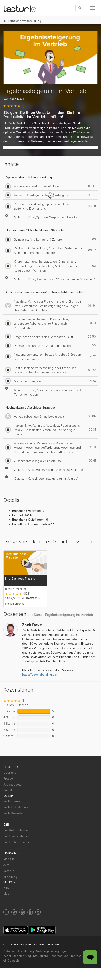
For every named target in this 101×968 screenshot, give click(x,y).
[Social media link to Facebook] (6, 912)
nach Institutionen (15, 807)
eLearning (10, 877)
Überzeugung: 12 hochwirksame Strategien (35, 230)
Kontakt (8, 790)
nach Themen (12, 801)
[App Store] (15, 930)
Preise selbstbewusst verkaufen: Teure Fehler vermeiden (45, 292)
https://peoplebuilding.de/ (39, 675)
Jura (6, 865)
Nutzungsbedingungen (52, 951)
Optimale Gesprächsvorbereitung (29, 177)
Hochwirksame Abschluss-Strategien (31, 407)
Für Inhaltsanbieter (16, 836)
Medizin (8, 859)
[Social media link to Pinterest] (22, 912)
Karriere (8, 871)
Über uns (9, 772)
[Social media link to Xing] (38, 912)
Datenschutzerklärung (18, 951)
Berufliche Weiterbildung (24, 21)
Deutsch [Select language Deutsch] (12, 960)
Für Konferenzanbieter (18, 842)
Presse (8, 778)
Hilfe (6, 888)
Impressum (78, 956)
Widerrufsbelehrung (17, 956)
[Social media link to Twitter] (14, 912)
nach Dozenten (13, 813)
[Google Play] (42, 930)
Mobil (7, 894)
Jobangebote (12, 784)
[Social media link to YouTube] (30, 912)
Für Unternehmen (15, 830)
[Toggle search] (79, 8)
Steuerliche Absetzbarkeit (50, 956)
